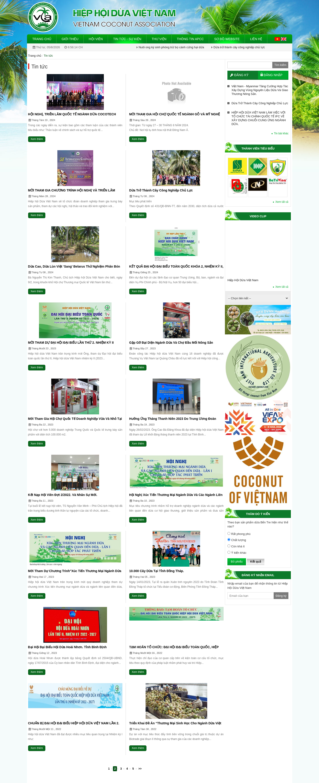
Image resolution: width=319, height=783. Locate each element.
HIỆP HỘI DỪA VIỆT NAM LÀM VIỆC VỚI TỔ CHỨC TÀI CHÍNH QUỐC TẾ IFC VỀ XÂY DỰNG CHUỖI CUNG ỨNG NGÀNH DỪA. (258, 118)
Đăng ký (241, 75)
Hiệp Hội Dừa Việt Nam (242, 280)
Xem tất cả (281, 201)
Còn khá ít (236, 546)
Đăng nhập (273, 75)
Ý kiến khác (236, 552)
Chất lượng (236, 540)
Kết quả (255, 561)
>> (140, 768)
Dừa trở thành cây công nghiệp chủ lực (239, 47)
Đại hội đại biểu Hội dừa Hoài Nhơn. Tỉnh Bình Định (67, 647)
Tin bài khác (281, 133)
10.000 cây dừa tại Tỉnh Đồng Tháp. (156, 571)
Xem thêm (37, 139)
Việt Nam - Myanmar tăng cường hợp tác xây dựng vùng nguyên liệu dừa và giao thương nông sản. (259, 90)
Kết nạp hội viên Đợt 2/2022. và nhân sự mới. (62, 495)
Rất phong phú (239, 534)
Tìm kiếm (280, 65)
